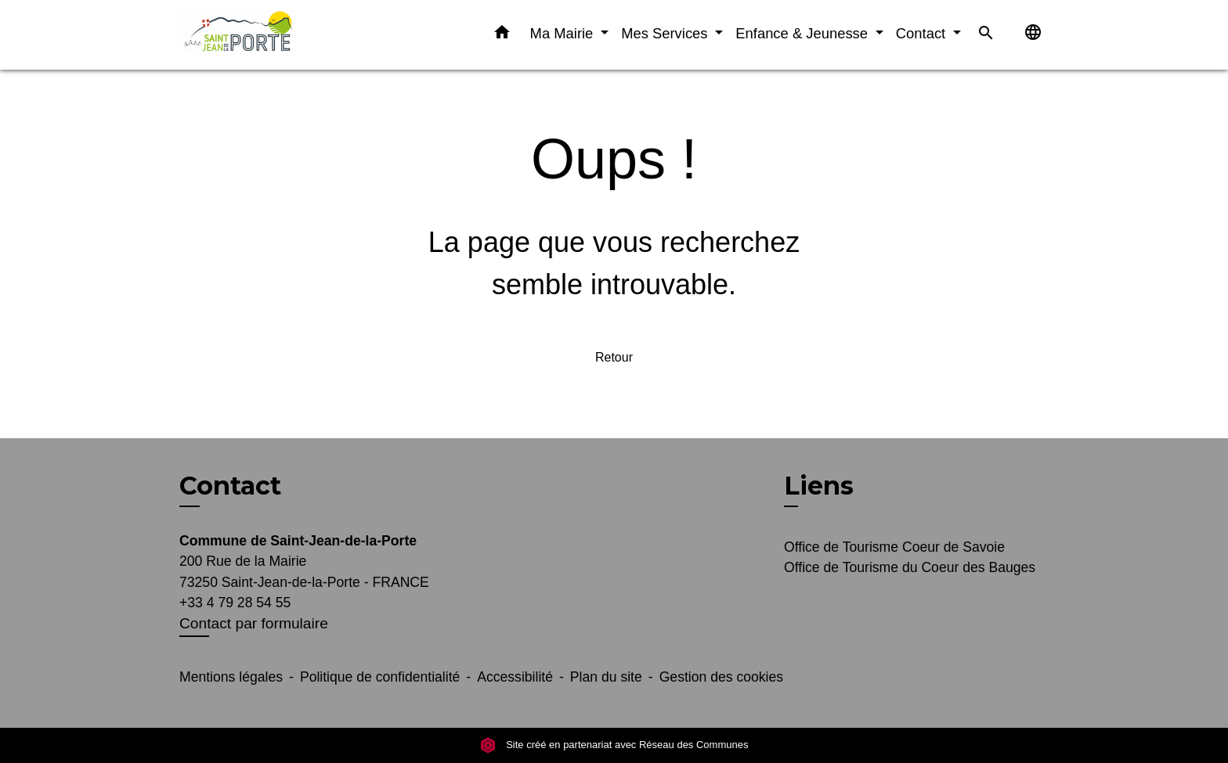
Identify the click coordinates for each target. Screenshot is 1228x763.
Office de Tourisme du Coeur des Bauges (909, 567)
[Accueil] (277, 34)
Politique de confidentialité (380, 677)
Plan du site (606, 677)
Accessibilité (515, 677)
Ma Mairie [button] (564, 33)
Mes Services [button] (666, 33)
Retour (614, 357)
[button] (502, 35)
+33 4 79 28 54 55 (235, 602)
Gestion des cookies (721, 677)
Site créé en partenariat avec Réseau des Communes (614, 744)
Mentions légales (231, 677)
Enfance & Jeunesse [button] (803, 33)
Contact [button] (923, 33)
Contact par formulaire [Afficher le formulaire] (253, 623)
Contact (230, 486)
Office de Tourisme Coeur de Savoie (894, 547)
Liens (819, 485)
